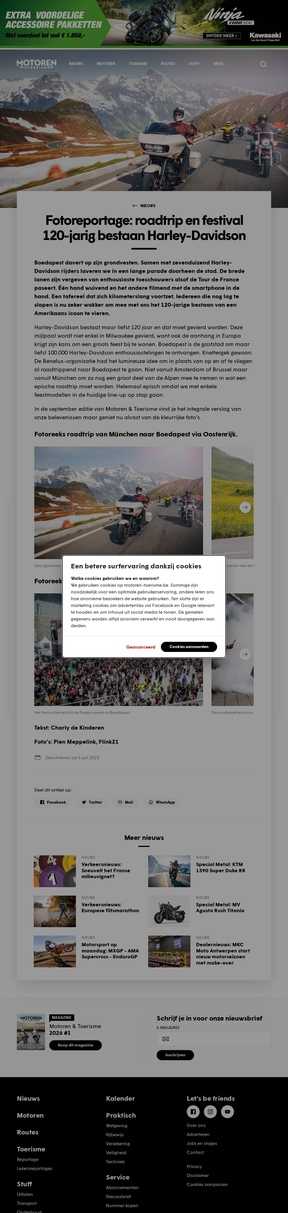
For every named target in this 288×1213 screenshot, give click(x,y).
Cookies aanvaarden (189, 646)
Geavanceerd (140, 646)
